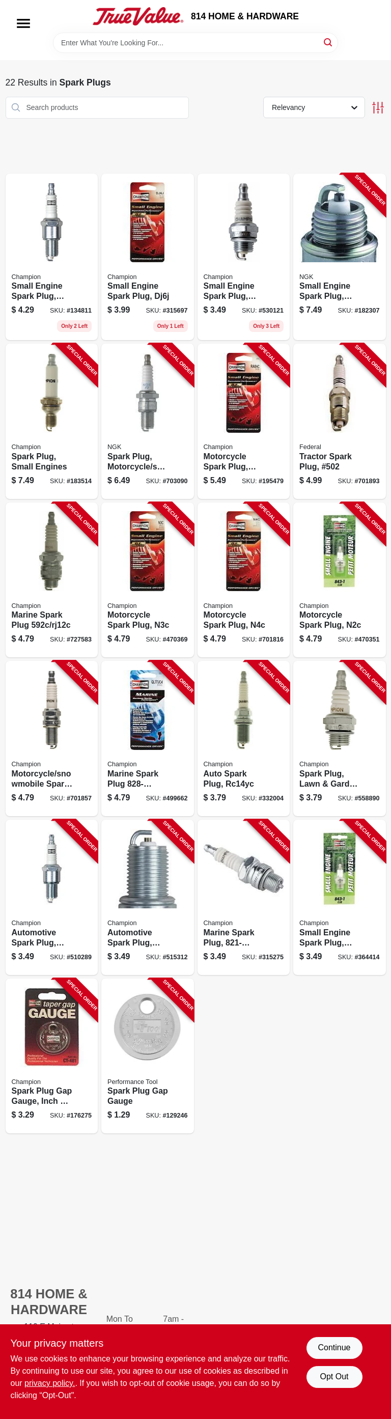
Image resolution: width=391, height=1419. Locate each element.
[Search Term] (195, 43)
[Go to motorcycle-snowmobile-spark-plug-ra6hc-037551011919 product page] (52, 738)
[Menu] (23, 23)
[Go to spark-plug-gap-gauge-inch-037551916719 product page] (52, 1056)
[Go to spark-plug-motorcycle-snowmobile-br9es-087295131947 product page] (147, 421)
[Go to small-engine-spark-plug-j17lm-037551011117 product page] (339, 897)
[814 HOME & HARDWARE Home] (138, 16)
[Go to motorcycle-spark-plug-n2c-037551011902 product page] (339, 580)
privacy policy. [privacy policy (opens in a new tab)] (49, 1383)
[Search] (328, 42)
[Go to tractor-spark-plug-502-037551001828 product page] (339, 421)
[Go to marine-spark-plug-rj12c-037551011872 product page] (52, 580)
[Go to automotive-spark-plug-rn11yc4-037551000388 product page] (52, 897)
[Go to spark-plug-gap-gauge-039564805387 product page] (147, 1056)
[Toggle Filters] (378, 108)
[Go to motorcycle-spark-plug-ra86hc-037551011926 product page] (244, 421)
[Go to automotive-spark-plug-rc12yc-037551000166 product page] (147, 897)
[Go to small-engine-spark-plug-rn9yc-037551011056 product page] (52, 257)
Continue (334, 1347)
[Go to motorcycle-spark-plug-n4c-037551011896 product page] (244, 580)
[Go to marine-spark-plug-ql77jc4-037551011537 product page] (147, 738)
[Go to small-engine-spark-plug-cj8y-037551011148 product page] (244, 257)
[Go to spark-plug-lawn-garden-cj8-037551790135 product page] (339, 738)
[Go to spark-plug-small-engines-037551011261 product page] (52, 421)
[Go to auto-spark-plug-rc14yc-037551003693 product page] (244, 738)
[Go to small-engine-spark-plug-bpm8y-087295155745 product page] (339, 257)
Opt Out (334, 1376)
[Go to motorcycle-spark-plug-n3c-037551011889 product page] (147, 580)
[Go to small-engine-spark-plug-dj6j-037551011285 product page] (147, 257)
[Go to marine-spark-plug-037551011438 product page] (244, 897)
